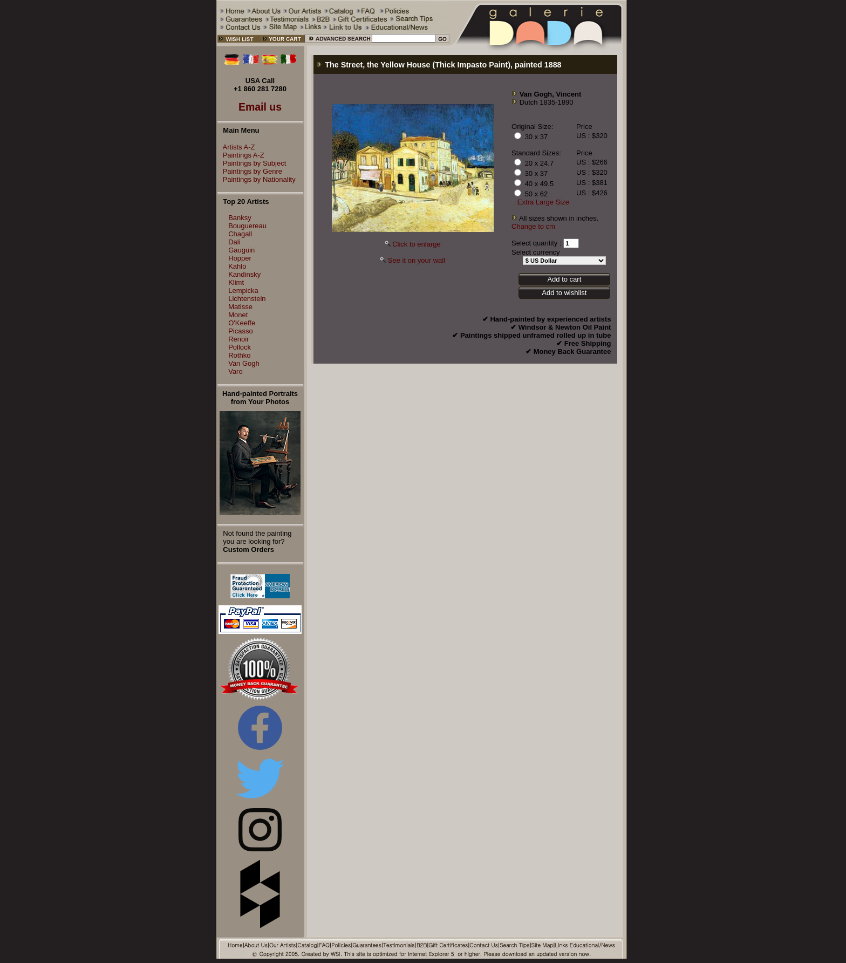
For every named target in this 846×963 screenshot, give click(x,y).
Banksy (239, 218)
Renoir (238, 339)
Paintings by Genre (250, 171)
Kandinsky (244, 274)
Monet (238, 315)
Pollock (239, 347)
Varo (235, 371)
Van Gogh (244, 363)
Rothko (239, 355)
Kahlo (237, 266)
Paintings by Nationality (256, 179)
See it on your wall (416, 260)
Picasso (240, 331)
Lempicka (243, 290)
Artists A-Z (236, 147)
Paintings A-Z (240, 155)
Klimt (236, 282)
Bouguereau (247, 226)
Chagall (240, 234)
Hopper (239, 258)
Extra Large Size (543, 202)
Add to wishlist (564, 293)
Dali (234, 242)
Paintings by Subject (251, 163)
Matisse (240, 307)
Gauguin (241, 250)
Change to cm (533, 226)
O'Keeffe (241, 323)
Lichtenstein (246, 299)
